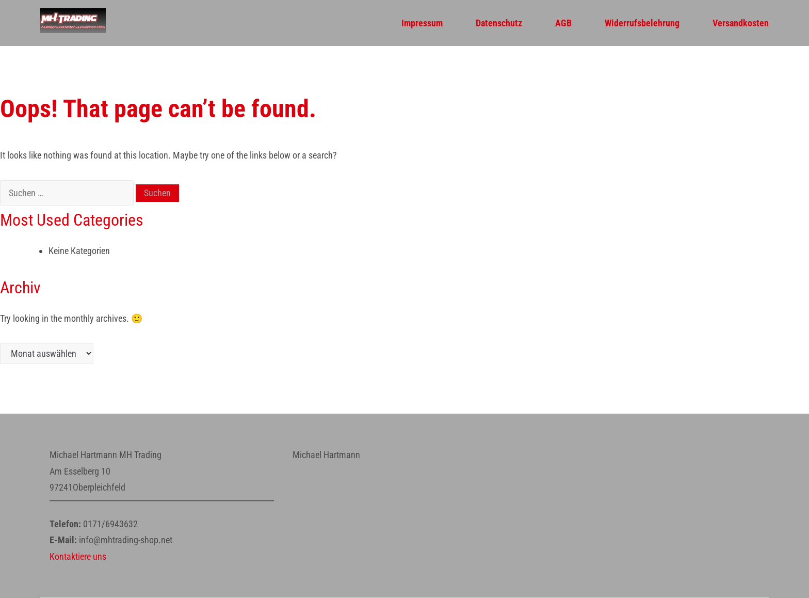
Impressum (422, 23)
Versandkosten (741, 23)
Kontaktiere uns (78, 556)
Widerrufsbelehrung (642, 23)
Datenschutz (499, 23)
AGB (563, 23)
